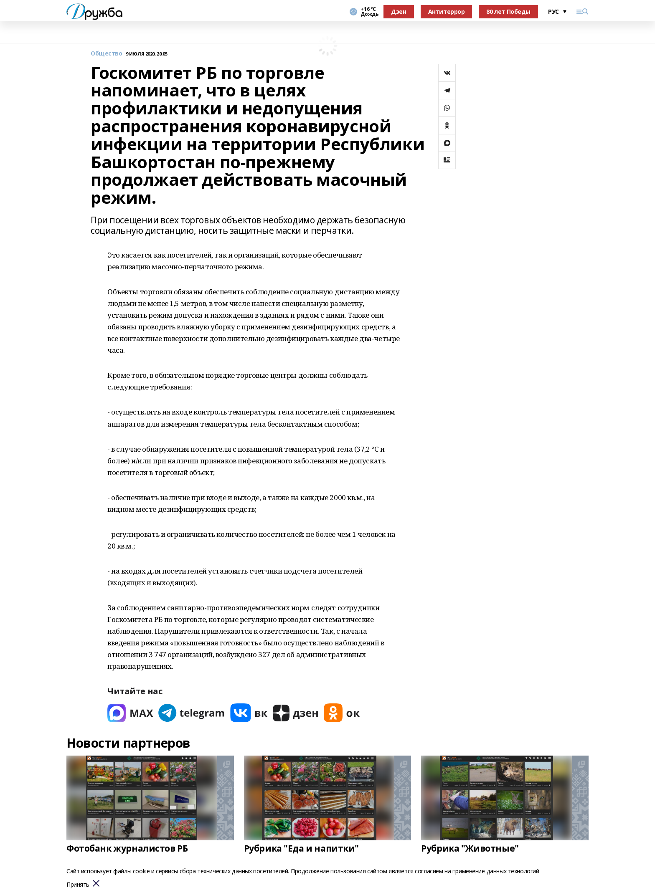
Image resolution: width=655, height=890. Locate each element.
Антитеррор (446, 11)
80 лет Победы (508, 11)
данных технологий (513, 871)
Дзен (398, 11)
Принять (77, 884)
